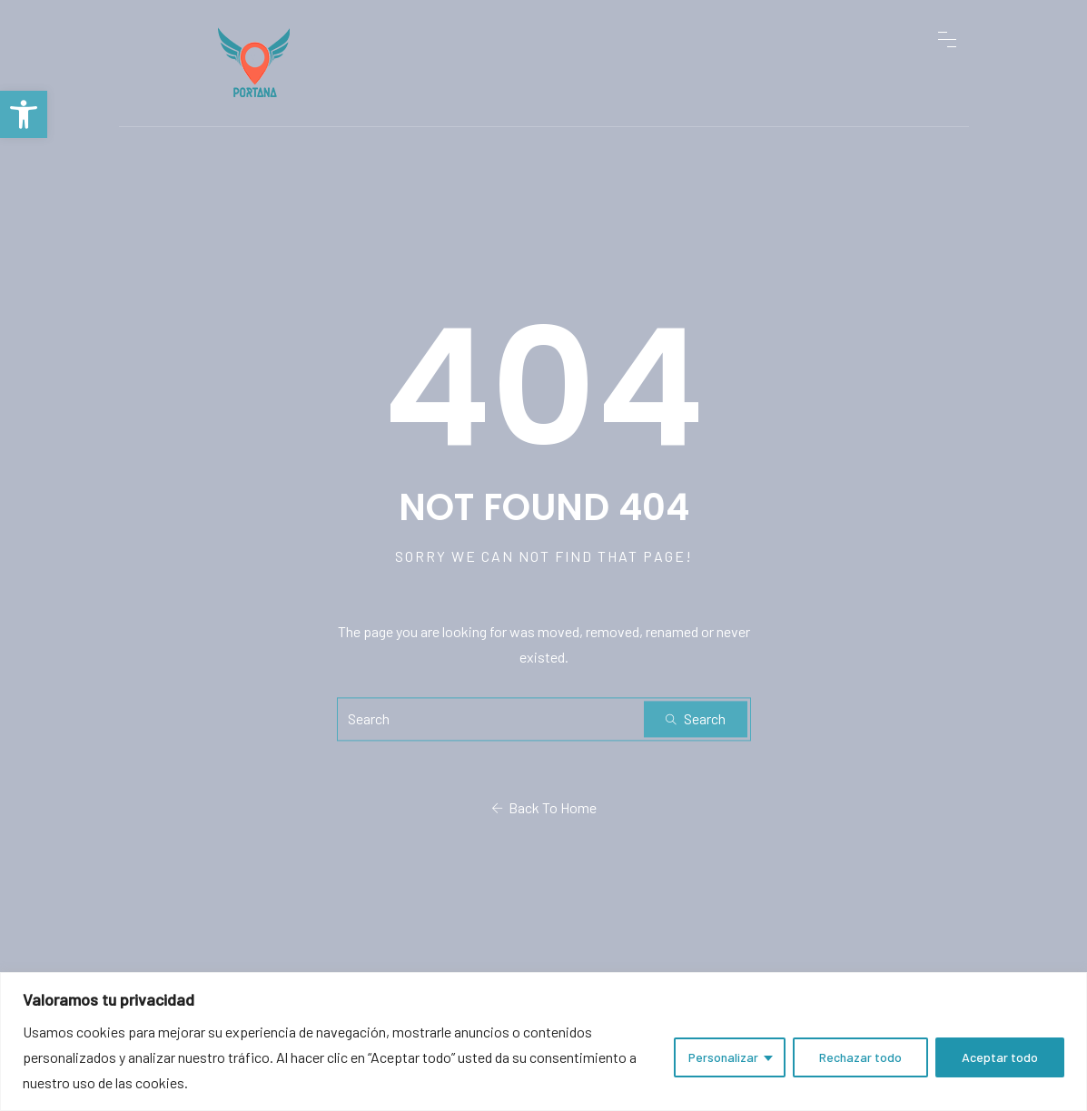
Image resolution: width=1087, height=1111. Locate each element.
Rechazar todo (860, 1057)
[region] (543, 1041)
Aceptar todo (1000, 1057)
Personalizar (723, 1057)
